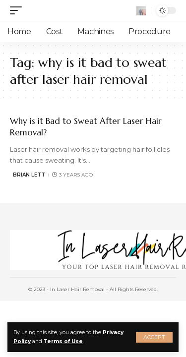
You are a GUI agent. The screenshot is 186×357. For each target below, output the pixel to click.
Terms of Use (63, 341)
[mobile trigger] (18, 10)
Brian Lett (29, 175)
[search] (141, 10)
